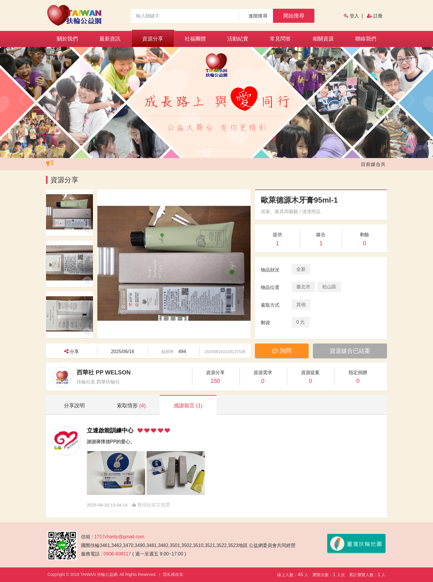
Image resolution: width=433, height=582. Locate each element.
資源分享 (152, 39)
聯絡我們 (365, 39)
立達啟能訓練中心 (110, 430)
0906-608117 (117, 553)
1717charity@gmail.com (119, 536)
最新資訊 (109, 39)
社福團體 (195, 39)
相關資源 (323, 39)
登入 (354, 15)
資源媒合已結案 (350, 351)
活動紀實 (237, 39)
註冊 (378, 15)
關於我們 (67, 39)
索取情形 (131, 406)
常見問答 (280, 39)
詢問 (281, 351)
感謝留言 (188, 406)
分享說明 (74, 406)
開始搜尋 (293, 16)
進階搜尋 (258, 15)
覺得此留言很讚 (151, 504)
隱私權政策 (173, 574)
